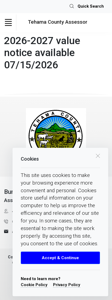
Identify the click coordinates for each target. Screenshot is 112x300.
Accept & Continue (60, 257)
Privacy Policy (66, 284)
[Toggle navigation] (8, 22)
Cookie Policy (34, 284)
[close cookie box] (98, 155)
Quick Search (87, 6)
